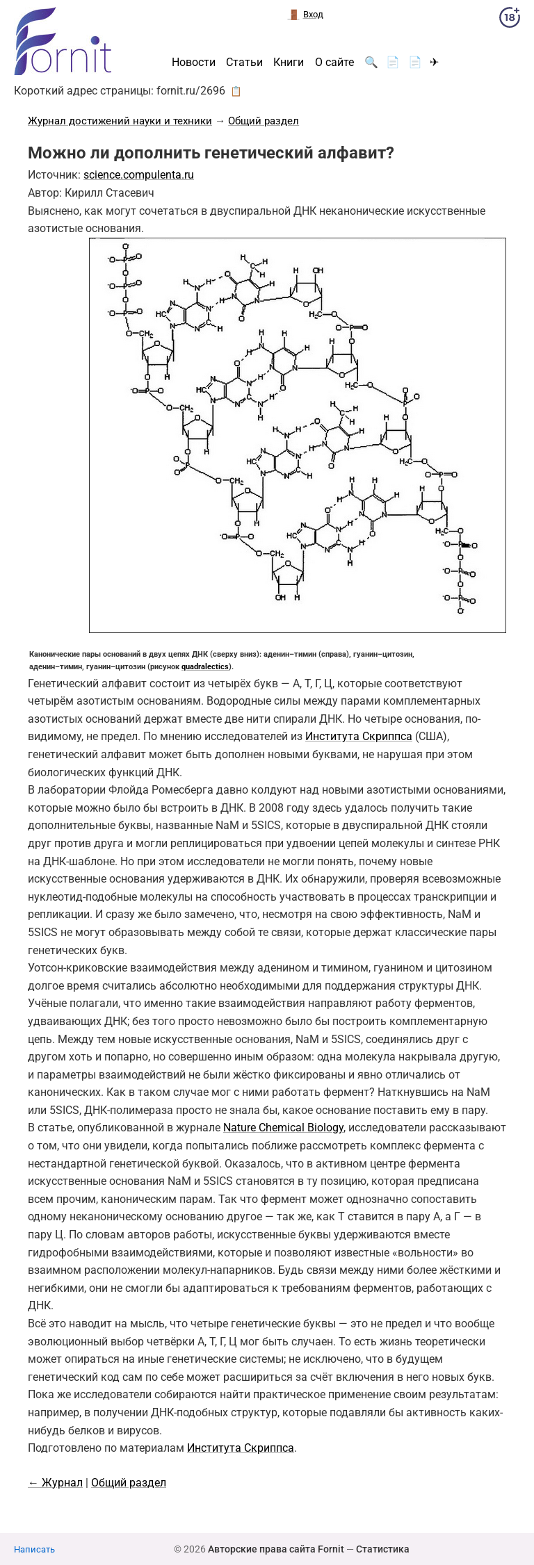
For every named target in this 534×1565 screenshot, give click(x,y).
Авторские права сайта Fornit (276, 1549)
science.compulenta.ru (138, 174)
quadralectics (205, 666)
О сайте (334, 62)
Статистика (383, 1549)
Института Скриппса (358, 736)
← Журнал (55, 1482)
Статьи (244, 62)
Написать (34, 1549)
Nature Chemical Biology (283, 1127)
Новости (194, 62)
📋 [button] (236, 91)
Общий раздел (263, 121)
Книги (288, 62)
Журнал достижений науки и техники (120, 121)
